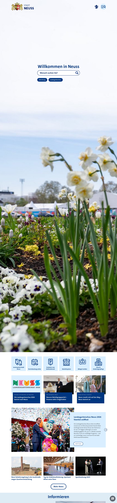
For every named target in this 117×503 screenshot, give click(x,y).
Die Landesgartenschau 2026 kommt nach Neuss (24, 398)
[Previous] (11, 429)
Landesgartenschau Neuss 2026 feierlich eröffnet (87, 418)
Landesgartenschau (55, 80)
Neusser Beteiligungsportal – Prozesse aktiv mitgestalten (56, 398)
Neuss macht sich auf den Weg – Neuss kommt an (89, 398)
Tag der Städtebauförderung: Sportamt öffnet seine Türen (57, 478)
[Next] (105, 429)
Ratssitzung (42, 80)
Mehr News (59, 486)
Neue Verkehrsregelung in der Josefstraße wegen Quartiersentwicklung (26, 478)
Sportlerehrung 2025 (82, 477)
